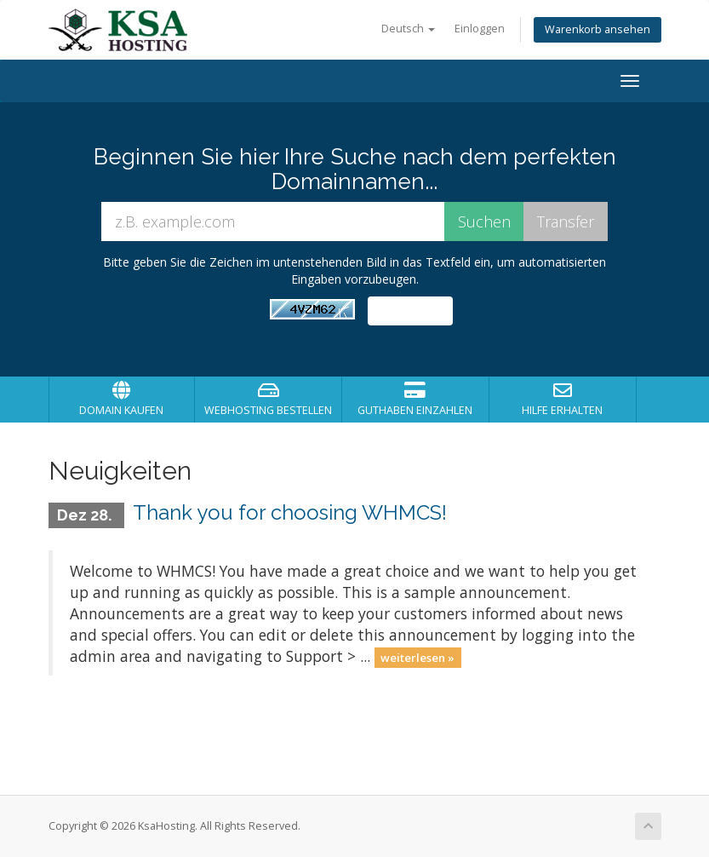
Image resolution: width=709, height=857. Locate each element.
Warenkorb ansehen (597, 29)
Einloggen (480, 28)
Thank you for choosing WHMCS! (290, 512)
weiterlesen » (417, 657)
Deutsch (408, 28)
